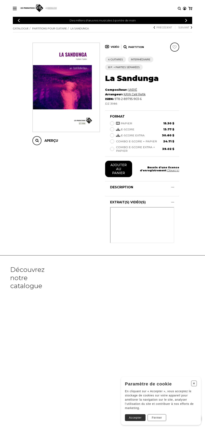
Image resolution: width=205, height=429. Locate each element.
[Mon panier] (190, 8)
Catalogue (21, 28)
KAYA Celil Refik (135, 94)
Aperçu (51, 141)
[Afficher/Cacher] (172, 187)
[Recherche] (179, 8)
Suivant (185, 27)
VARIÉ (132, 90)
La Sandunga (79, 28)
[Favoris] (174, 47)
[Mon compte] (184, 8)
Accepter (135, 417)
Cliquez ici (173, 170)
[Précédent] (19, 20)
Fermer (157, 417)
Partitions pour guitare (49, 28)
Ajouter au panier (119, 169)
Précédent (163, 27)
